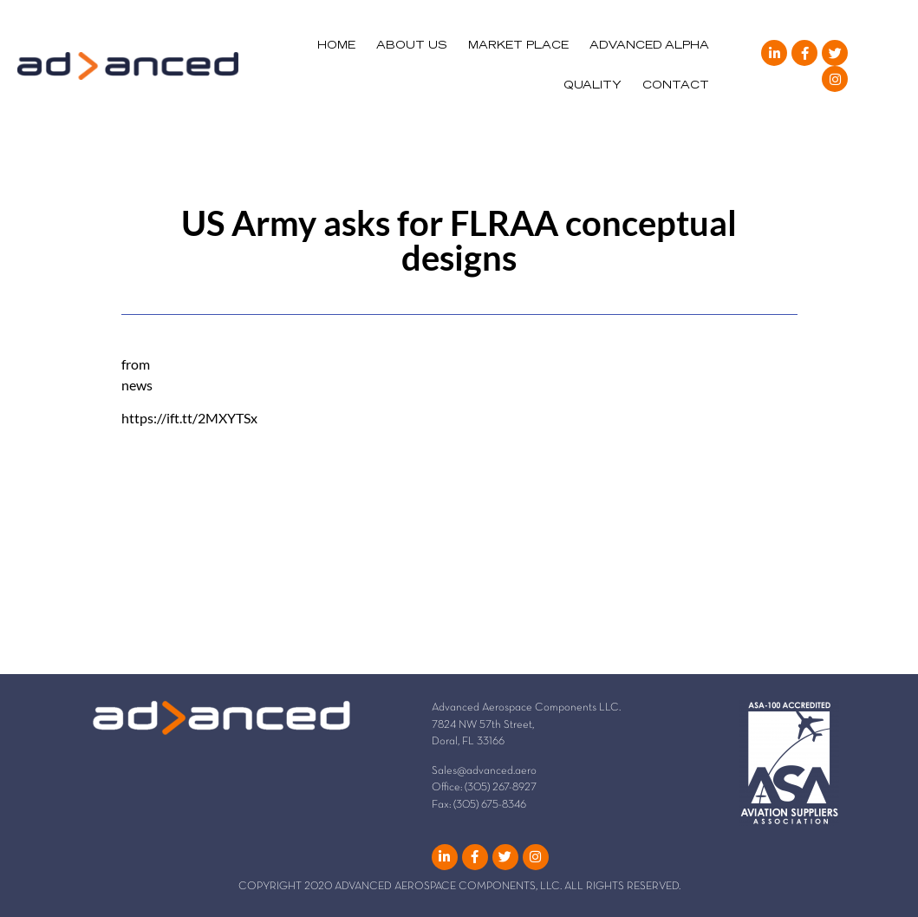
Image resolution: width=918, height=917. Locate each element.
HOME (336, 46)
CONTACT (675, 86)
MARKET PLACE (518, 46)
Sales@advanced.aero (484, 771)
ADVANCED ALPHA (649, 46)
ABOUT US (411, 46)
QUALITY (592, 86)
